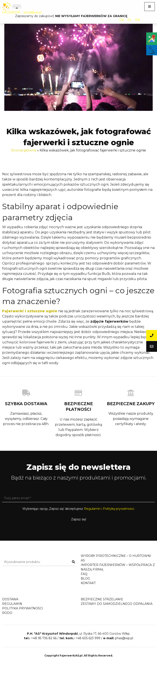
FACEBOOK (11, 12)
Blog (85, 578)
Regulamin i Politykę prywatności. (109, 509)
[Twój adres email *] (78, 498)
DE (121, 19)
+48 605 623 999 (87, 656)
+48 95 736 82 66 (44, 656)
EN (137, 19)
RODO (7, 617)
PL (129, 19)
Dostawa (10, 604)
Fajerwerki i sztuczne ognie (29, 311)
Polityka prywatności (22, 613)
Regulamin (12, 608)
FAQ (84, 574)
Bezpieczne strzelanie (102, 604)
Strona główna (23, 150)
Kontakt (88, 583)
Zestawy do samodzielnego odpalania (116, 608)
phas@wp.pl (33, 12)
